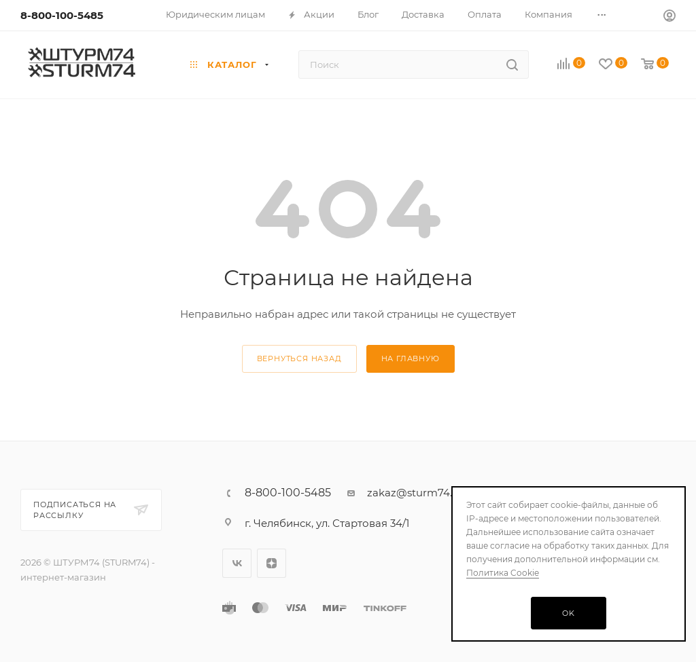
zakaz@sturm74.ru (415, 492)
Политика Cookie (502, 573)
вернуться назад (299, 358)
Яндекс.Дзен (271, 563)
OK (568, 613)
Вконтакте (236, 563)
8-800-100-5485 (61, 15)
